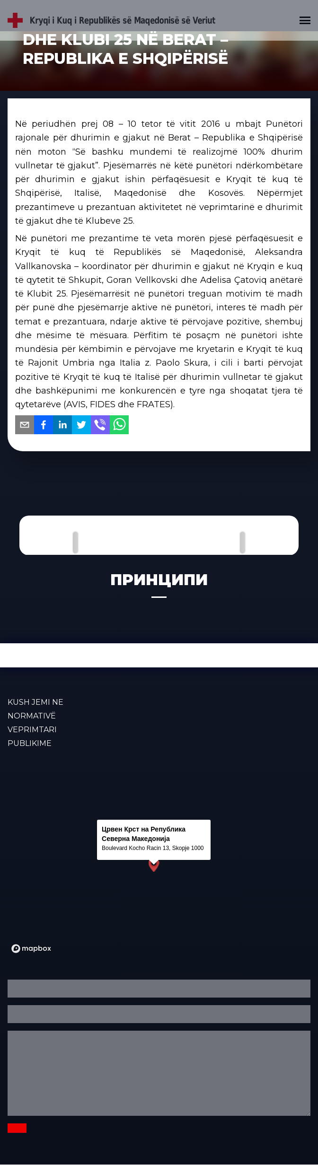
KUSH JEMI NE (35, 702)
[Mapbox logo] (31, 948)
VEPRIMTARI (32, 729)
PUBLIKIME (30, 743)
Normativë (32, 715)
